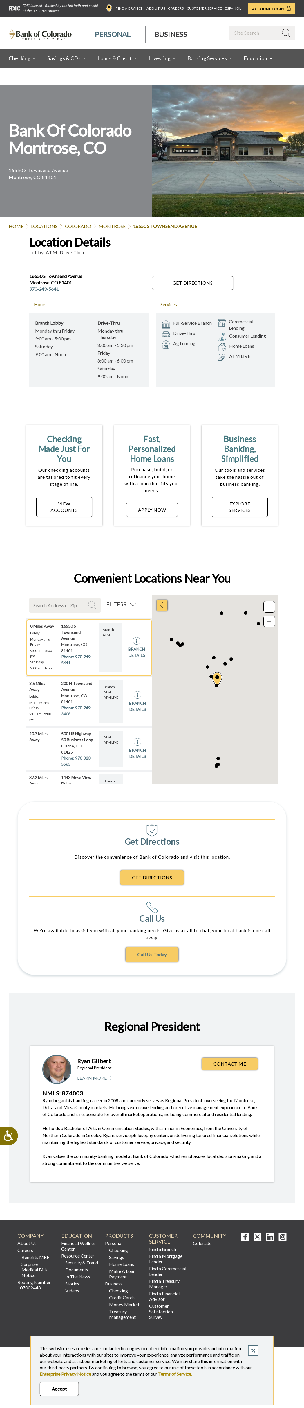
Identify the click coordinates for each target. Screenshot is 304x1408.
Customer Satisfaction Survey (161, 1311)
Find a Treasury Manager (164, 1283)
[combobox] (254, 32)
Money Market (124, 1304)
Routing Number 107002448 (34, 1284)
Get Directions (193, 283)
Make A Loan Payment (122, 1273)
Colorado (78, 226)
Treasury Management (122, 1314)
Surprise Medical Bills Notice (34, 1269)
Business (171, 34)
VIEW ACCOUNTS (64, 507)
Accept (59, 1388)
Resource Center (77, 1255)
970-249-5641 (44, 289)
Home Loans (121, 1264)
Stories (72, 1283)
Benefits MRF (35, 1257)
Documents (76, 1269)
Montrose (112, 226)
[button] (217, 680)
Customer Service (204, 8)
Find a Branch (125, 8)
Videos (72, 1290)
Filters (116, 604)
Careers (176, 8)
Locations (44, 226)
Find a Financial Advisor (164, 1296)
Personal (113, 34)
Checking (118, 1250)
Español (233, 8)
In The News (77, 1276)
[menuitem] (113, 34)
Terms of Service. (175, 1374)
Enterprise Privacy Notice (65, 1374)
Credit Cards (122, 1297)
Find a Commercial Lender (167, 1271)
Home (16, 226)
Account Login (271, 8)
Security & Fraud (81, 1262)
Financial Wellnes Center (78, 1245)
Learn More (95, 1078)
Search (93, 605)
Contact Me (229, 1063)
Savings (116, 1257)
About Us (155, 8)
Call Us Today (152, 954)
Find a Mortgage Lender (165, 1258)
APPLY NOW (152, 509)
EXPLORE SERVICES (240, 507)
